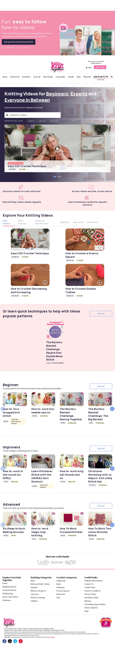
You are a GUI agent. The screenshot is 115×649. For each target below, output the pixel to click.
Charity (71, 77)
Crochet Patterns (9, 590)
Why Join (87, 77)
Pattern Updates (91, 608)
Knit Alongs (48, 77)
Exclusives (26, 77)
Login (89, 67)
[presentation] (3, 409)
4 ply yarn (35, 594)
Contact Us (88, 584)
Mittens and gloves (38, 591)
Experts (79, 93)
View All (101, 313)
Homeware (60, 594)
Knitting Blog (7, 593)
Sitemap (87, 601)
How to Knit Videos (10, 597)
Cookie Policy (89, 587)
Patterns (14, 77)
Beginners (57, 93)
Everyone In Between (27, 100)
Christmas (6, 600)
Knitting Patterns (9, 587)
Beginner (31, 121)
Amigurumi (60, 581)
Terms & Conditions (92, 591)
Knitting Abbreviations (93, 581)
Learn (36, 77)
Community (60, 77)
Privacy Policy (90, 594)
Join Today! (100, 67)
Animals (34, 587)
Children (34, 601)
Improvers (42, 121)
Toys (58, 597)
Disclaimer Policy (91, 597)
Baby (33, 581)
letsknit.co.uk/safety (51, 637)
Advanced (53, 121)
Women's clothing (38, 597)
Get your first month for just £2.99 (18, 42)
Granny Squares (63, 591)
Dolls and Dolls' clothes (40, 584)
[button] (55, 177)
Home (4, 77)
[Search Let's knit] (112, 77)
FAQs (86, 611)
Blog (78, 77)
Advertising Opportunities (94, 604)
